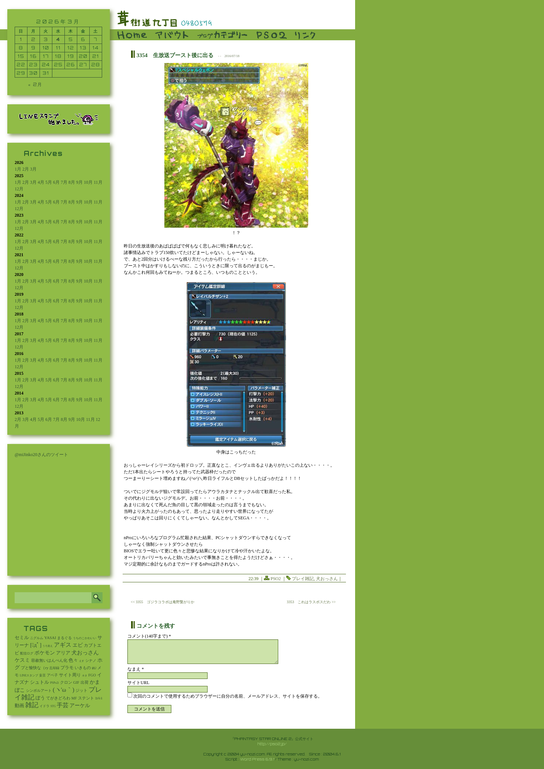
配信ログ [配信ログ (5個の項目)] (26, 653)
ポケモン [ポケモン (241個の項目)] (44, 653)
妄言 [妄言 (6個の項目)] (42, 675)
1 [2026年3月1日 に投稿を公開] (21, 39)
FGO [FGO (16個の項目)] (92, 675)
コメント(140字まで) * (149, 636)
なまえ (135, 669)
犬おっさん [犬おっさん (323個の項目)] (85, 653)
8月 (71, 182)
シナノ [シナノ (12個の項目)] (90, 660)
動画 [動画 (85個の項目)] (19, 705)
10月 (88, 182)
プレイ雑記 (303, 578)
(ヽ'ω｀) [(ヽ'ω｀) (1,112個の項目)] (63, 689)
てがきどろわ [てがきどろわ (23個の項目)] (58, 698)
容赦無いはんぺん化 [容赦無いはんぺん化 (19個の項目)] (49, 660)
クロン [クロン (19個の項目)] (66, 682)
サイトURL (138, 682)
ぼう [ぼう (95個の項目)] (40, 698)
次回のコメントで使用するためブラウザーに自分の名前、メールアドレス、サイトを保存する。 (227, 696)
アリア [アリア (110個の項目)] (63, 653)
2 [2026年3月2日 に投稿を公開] (33, 39)
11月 (98, 182)
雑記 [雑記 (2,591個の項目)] (31, 705)
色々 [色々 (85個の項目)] (73, 660)
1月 (18, 169)
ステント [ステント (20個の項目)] (86, 698)
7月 (64, 182)
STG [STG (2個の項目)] (53, 706)
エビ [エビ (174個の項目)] (77, 645)
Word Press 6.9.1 (257, 759)
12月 (19, 188)
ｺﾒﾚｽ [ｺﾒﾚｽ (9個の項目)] (99, 698)
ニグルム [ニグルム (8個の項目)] (36, 638)
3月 (33, 169)
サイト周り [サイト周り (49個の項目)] (70, 674)
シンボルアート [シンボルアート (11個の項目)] (39, 690)
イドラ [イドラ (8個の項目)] (44, 706)
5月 (48, 182)
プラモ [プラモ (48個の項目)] (67, 667)
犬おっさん (327, 578)
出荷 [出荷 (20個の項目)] (85, 682)
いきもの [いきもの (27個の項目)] (83, 667)
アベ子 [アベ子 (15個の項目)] (52, 675)
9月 (79, 182)
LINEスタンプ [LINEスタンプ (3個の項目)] (29, 675)
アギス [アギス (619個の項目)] (62, 645)
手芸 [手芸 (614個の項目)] (62, 705)
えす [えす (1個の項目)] (81, 661)
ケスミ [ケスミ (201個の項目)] (22, 660)
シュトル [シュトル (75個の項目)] (39, 682)
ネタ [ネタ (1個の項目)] (84, 675)
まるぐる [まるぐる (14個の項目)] (64, 638)
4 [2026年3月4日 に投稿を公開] (58, 39)
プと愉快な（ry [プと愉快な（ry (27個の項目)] (34, 667)
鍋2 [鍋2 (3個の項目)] (94, 668)
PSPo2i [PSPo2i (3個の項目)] (54, 682)
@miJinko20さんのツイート (41, 454)
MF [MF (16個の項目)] (74, 698)
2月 (25, 169)
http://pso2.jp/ (271, 744)
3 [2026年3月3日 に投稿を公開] (46, 39)
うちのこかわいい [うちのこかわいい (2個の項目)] (84, 638)
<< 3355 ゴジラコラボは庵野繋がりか (162, 602)
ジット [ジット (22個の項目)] (81, 690)
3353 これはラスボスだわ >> (311, 602)
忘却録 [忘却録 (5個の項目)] (54, 668)
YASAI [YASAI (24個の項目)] (50, 637)
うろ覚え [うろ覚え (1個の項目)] (47, 646)
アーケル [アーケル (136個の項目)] (80, 705)
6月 (56, 182)
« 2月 (35, 84)
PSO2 (276, 578)
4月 (41, 182)
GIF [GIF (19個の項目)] (76, 682)
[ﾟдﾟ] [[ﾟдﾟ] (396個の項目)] (35, 645)
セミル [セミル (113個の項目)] (22, 637)
